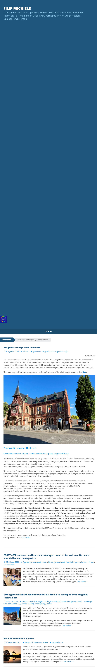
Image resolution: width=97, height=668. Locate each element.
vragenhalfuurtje (61, 351)
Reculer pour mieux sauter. (18, 638)
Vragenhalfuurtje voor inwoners (21, 347)
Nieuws (26, 351)
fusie (92, 562)
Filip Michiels (17, 8)
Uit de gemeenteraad (56, 562)
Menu (48, 331)
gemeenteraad (38, 351)
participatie (49, 351)
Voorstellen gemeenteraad (76, 562)
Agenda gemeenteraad (32, 562)
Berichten (6, 339)
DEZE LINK (26, 538)
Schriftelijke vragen (36, 601)
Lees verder (82, 582)
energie (89, 601)
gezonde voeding (27, 604)
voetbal (49, 604)
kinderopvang (40, 604)
